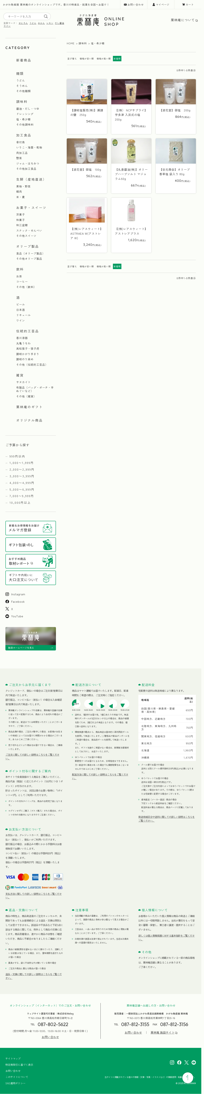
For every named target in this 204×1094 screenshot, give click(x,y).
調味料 (22, 101)
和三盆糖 (22, 225)
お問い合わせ (136, 4)
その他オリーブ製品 (29, 258)
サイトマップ (13, 1058)
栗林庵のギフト (29, 406)
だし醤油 (59, 23)
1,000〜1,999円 (22, 462)
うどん (32, 23)
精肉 (19, 191)
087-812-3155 (135, 1024)
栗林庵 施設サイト (162, 1032)
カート (190, 4)
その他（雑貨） (26, 396)
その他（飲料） (26, 287)
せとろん (23, 23)
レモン (49, 23)
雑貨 (20, 375)
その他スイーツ (26, 236)
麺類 (20, 73)
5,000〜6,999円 (22, 489)
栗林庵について (183, 20)
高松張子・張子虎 (27, 348)
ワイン (20, 320)
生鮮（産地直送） (31, 179)
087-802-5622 (53, 1024)
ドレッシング (25, 114)
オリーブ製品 (27, 246)
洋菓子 (20, 214)
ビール (20, 304)
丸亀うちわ (23, 343)
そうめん (22, 86)
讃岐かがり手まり (27, 354)
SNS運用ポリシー (15, 1083)
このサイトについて (16, 1077)
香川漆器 (22, 338)
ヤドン (7, 25)
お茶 (19, 276)
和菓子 (20, 220)
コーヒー (22, 281)
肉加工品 (22, 153)
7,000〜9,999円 (22, 496)
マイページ (162, 4)
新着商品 (23, 60)
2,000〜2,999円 (22, 469)
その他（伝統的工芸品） (32, 364)
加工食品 (23, 135)
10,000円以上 (20, 502)
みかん (41, 23)
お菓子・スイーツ (31, 207)
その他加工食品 (26, 168)
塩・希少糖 (23, 119)
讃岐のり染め (25, 359)
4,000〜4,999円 (22, 482)
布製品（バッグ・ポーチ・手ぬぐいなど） (35, 389)
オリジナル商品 (29, 420)
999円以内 (17, 456)
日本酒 (20, 310)
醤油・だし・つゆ (27, 108)
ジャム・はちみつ (27, 163)
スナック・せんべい (29, 230)
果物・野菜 (23, 186)
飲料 (20, 269)
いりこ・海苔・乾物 (29, 147)
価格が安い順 (87, 58)
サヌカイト (23, 382)
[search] (46, 16)
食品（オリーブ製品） (30, 253)
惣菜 (19, 158)
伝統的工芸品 (27, 331)
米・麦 (20, 197)
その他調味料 (25, 124)
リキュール (23, 315)
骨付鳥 (20, 142)
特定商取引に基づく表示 (19, 1064)
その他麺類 (23, 91)
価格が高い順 (104, 58)
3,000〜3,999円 (22, 476)
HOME (70, 43)
